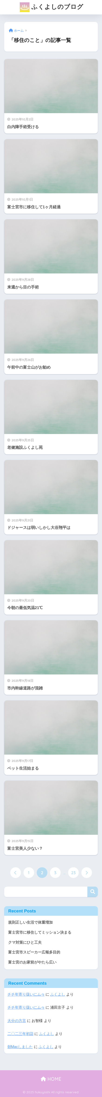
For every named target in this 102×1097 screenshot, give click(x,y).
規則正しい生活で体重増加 (30, 922)
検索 (92, 892)
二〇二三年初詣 (20, 1034)
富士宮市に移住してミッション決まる (39, 932)
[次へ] (86, 872)
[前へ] (15, 872)
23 (73, 872)
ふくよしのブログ (51, 7)
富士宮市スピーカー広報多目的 (34, 952)
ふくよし (57, 994)
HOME (51, 1079)
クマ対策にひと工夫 (25, 942)
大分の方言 (16, 1021)
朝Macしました (20, 1047)
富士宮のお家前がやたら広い (32, 962)
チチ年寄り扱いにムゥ (26, 994)
